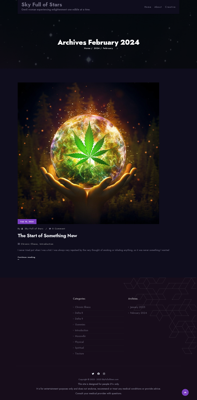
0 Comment (58, 228)
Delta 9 (79, 319)
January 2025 (137, 308)
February (108, 48)
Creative (170, 7)
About (158, 7)
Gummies (80, 325)
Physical (79, 343)
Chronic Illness (29, 244)
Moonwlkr (80, 337)
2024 (97, 48)
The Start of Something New (47, 235)
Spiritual (79, 348)
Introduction (46, 244)
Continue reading (26, 257)
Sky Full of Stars (41, 4)
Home (148, 7)
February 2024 (138, 314)
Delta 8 (79, 314)
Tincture (79, 354)
